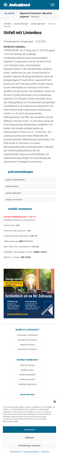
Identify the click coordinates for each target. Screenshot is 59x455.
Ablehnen (29, 437)
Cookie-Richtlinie (16, 451)
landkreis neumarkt (27, 375)
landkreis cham (27, 370)
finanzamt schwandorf (27, 340)
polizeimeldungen (21, 24)
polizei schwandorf (14, 199)
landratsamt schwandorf (27, 335)
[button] (54, 401)
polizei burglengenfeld (15, 179)
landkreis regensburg (27, 384)
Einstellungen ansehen (30, 445)
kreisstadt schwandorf (27, 349)
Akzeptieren (29, 429)
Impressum (45, 451)
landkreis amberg (27, 365)
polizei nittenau (12, 186)
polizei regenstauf (13, 193)
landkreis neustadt (27, 379)
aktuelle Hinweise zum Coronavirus (19, 220)
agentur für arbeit (27, 345)
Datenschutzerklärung (31, 451)
